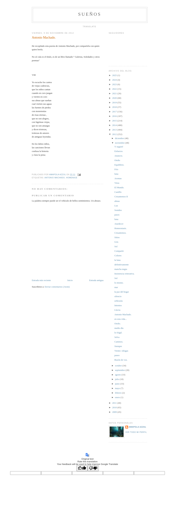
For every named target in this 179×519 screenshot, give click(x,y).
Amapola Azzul (137, 427)
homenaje (71, 178)
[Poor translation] (93, 468)
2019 (114, 102)
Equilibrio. (119, 164)
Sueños (89, 14)
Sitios (117, 237)
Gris (116, 242)
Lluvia (117, 310)
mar (116, 287)
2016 (114, 116)
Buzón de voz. (120, 360)
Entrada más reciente (41, 280)
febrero (118, 392)
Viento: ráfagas (121, 350)
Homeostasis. (120, 228)
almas (117, 201)
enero (118, 397)
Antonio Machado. (122, 314)
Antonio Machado (55, 178)
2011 (114, 403)
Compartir (119, 251)
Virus (116, 183)
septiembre (120, 370)
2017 (114, 111)
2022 (114, 89)
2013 (114, 129)
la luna (117, 260)
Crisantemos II (121, 196)
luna (116, 174)
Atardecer (118, 223)
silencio (117, 296)
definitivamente (121, 264)
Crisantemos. (120, 233)
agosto (118, 374)
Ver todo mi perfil (136, 432)
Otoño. (117, 323)
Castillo (117, 192)
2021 (114, 93)
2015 (114, 120)
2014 (114, 125)
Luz (116, 205)
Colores (117, 255)
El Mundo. (119, 187)
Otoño (117, 160)
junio (117, 383)
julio (117, 379)
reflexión (118, 301)
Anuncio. (118, 155)
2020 (114, 98)
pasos (116, 214)
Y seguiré (118, 146)
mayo (118, 388)
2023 (114, 84)
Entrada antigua (96, 280)
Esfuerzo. (118, 151)
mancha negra (120, 269)
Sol (115, 246)
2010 (114, 407)
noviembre (120, 142)
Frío (116, 169)
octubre (118, 365)
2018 (114, 107)
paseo (117, 355)
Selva (116, 337)
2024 (114, 80)
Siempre (118, 346)
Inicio (70, 280)
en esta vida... (120, 319)
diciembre (120, 138)
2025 (114, 75)
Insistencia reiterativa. (124, 273)
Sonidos (118, 210)
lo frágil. (118, 332)
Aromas (117, 178)
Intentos (118, 305)
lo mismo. (118, 282)
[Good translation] (82, 468)
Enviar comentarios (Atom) (57, 286)
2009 (114, 412)
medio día (118, 328)
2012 (114, 134)
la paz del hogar (121, 291)
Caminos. (118, 341)
